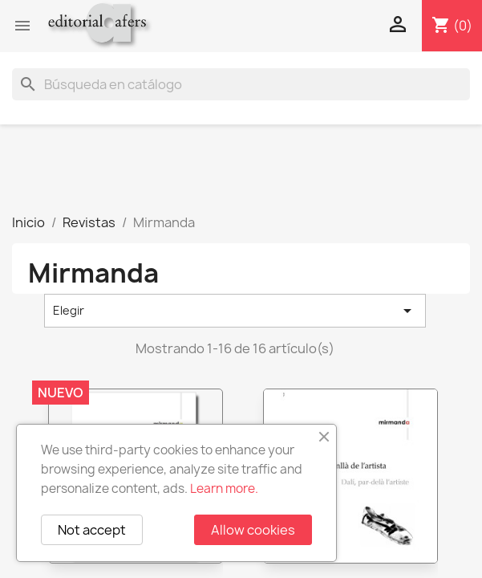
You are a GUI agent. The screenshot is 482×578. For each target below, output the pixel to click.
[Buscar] (241, 84)
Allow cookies (253, 530)
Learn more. (224, 488)
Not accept (92, 530)
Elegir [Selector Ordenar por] (235, 310)
